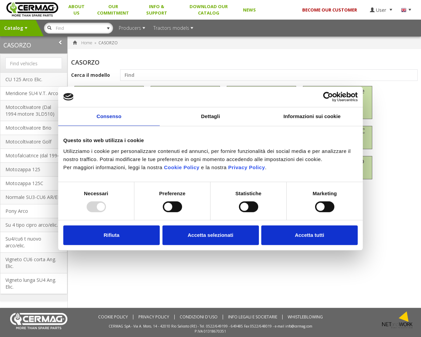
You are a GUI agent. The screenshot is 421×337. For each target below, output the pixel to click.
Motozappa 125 (22, 169)
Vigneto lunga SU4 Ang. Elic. (30, 283)
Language (406, 10)
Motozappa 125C (24, 183)
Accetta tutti (309, 235)
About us (76, 9)
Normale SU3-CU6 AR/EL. (33, 197)
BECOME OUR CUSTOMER (329, 10)
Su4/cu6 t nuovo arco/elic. (23, 242)
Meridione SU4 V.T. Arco (31, 93)
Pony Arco (16, 211)
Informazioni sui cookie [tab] (312, 116)
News (249, 10)
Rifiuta (111, 235)
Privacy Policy (153, 317)
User (381, 10)
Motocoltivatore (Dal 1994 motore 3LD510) (29, 110)
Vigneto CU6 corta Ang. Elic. (30, 262)
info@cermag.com (298, 326)
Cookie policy (113, 317)
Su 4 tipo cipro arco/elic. (31, 225)
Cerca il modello (244, 75)
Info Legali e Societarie (252, 317)
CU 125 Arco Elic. (23, 79)
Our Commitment (113, 9)
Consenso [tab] (108, 116)
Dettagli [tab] (210, 116)
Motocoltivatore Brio (28, 128)
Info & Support (156, 9)
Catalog (15, 28)
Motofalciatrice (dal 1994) (33, 155)
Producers (132, 28)
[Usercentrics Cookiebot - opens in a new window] (328, 97)
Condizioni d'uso (199, 317)
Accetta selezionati (210, 235)
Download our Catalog (209, 9)
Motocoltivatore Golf (28, 141)
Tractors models (173, 28)
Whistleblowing (305, 317)
